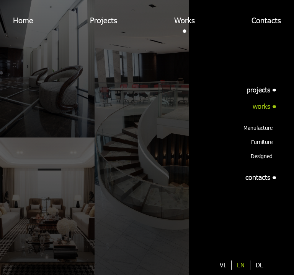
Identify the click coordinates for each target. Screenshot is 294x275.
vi (223, 265)
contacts (257, 177)
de (259, 265)
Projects (103, 20)
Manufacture (258, 128)
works (261, 106)
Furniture (262, 142)
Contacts (266, 20)
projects (258, 90)
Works (184, 20)
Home (23, 20)
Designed (262, 156)
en (241, 265)
